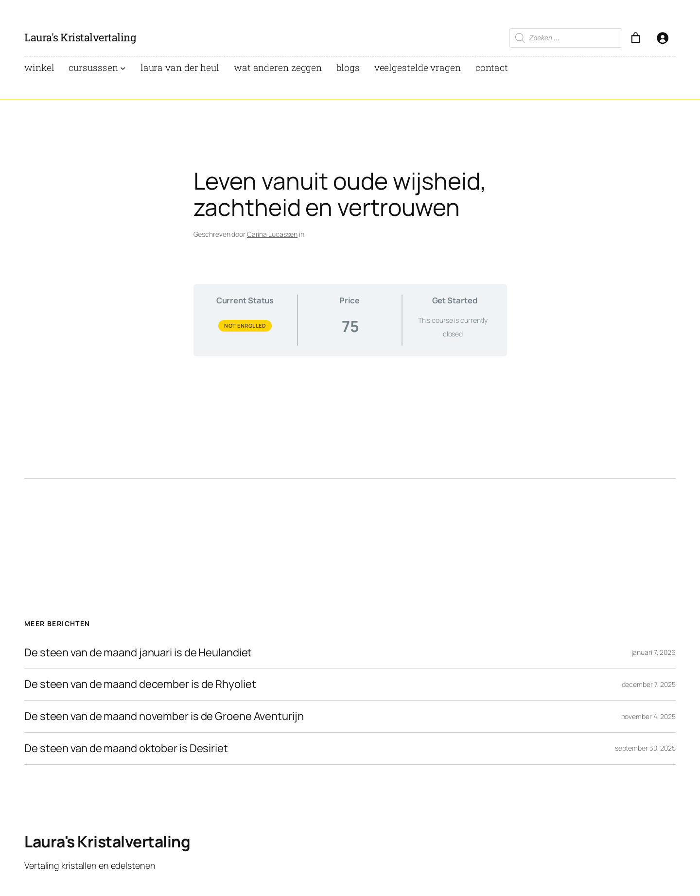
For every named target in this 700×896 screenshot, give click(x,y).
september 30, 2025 (645, 748)
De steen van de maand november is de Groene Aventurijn (164, 716)
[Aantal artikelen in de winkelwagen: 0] (635, 37)
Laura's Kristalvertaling (80, 37)
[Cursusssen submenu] (123, 68)
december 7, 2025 (649, 684)
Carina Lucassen (272, 234)
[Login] (662, 37)
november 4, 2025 (648, 716)
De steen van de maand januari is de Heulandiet (138, 653)
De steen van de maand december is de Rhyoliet (140, 684)
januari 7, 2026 (654, 652)
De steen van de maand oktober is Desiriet (126, 748)
